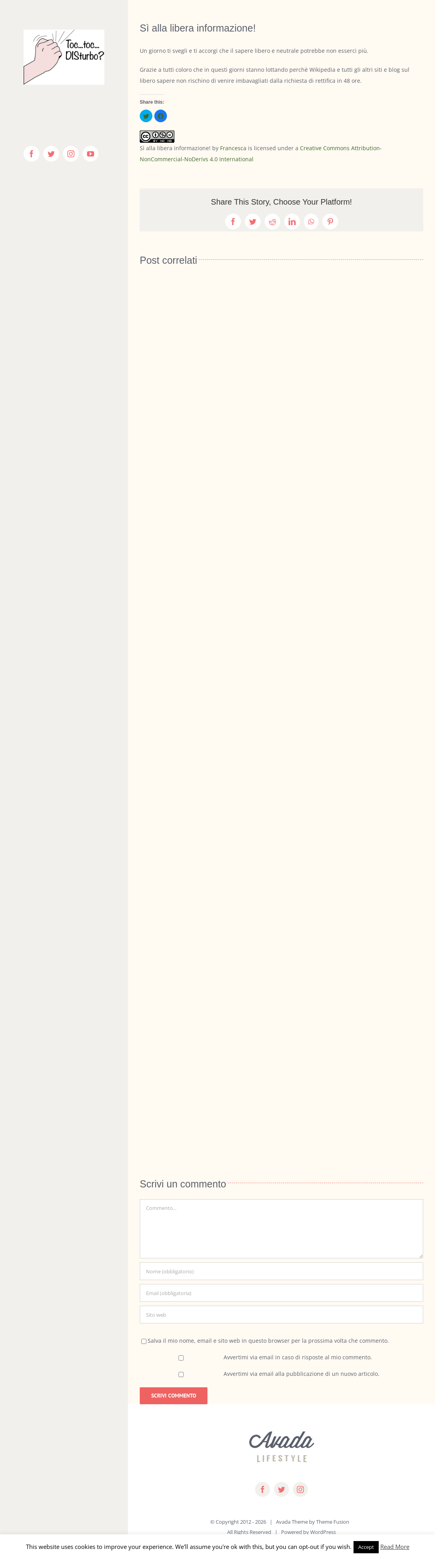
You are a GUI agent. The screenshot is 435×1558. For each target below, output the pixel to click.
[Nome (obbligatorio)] (281, 1271)
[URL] (281, 1314)
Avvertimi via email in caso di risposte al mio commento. (298, 1357)
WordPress (323, 1532)
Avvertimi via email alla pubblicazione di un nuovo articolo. (301, 1373)
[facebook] (262, 1489)
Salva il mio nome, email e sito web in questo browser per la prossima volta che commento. (268, 1340)
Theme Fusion (332, 1521)
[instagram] (300, 1489)
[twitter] (281, 1489)
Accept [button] (366, 1547)
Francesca (233, 148)
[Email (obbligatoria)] (281, 1293)
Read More (394, 1547)
